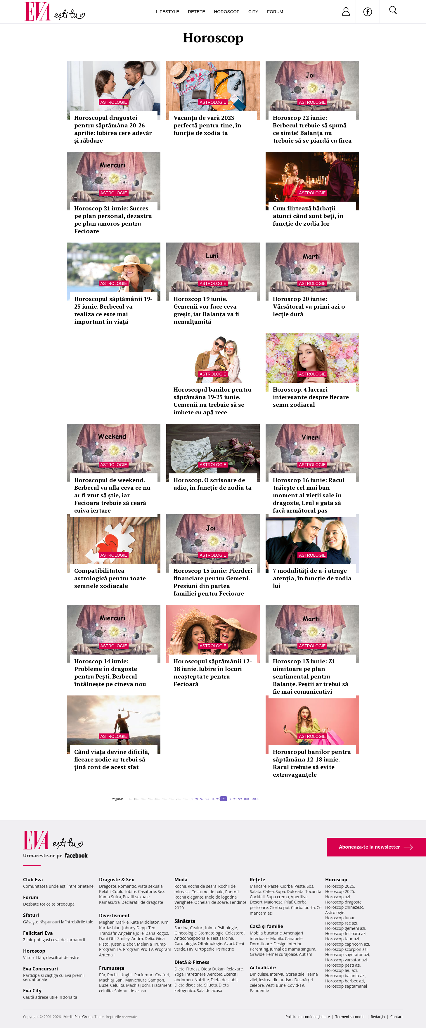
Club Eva (33, 879)
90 (191, 799)
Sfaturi (31, 915)
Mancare (258, 886)
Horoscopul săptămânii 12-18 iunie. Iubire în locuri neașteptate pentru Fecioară (213, 672)
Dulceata (295, 891)
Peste (300, 886)
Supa (280, 891)
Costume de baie (207, 891)
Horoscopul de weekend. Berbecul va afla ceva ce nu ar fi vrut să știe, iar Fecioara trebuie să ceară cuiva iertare (112, 495)
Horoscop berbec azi (344, 981)
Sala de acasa (209, 990)
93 (207, 799)
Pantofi (232, 891)
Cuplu (118, 891)
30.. (150, 799)
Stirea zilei (295, 974)
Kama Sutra (110, 896)
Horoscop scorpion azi (346, 949)
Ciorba (286, 886)
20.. (143, 799)
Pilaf (288, 902)
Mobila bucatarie (266, 933)
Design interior (287, 943)
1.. (130, 799)
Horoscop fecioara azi (345, 933)
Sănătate (184, 921)
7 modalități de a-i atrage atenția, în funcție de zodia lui (312, 578)
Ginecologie (185, 933)
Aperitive (299, 896)
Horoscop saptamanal (346, 986)
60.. (171, 799)
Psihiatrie (225, 949)
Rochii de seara (202, 886)
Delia (149, 938)
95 (217, 799)
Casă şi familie (266, 926)
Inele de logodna (221, 897)
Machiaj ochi (138, 985)
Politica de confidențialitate (308, 1016)
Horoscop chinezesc (344, 907)
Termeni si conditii (350, 1016)
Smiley (123, 938)
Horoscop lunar (340, 917)
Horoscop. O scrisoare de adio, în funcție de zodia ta (213, 483)
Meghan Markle (114, 922)
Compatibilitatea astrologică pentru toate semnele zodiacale (110, 578)
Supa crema (277, 896)
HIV (190, 949)
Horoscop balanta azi (345, 975)
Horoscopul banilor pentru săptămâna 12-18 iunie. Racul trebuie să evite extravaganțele (312, 763)
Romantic (127, 886)
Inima (210, 927)
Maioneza (273, 902)
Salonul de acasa (130, 991)
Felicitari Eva (38, 933)
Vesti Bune (276, 985)
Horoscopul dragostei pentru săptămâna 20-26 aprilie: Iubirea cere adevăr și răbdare (113, 129)
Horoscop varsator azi (346, 960)
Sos (309, 886)
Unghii (126, 974)
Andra (137, 938)
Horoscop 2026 (339, 886)
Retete (196, 11)
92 (202, 799)
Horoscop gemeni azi (345, 928)
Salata (256, 891)
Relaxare (234, 969)
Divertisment (114, 915)
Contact (396, 1016)
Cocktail (257, 896)
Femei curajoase (281, 954)
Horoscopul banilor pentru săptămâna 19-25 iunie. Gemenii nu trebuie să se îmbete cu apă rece (213, 400)
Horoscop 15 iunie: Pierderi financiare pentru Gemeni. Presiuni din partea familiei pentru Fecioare (213, 582)
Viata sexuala (150, 886)
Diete (179, 969)
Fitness (193, 969)
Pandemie (259, 990)
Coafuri (162, 974)
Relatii (105, 891)
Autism (305, 954)
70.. (178, 799)
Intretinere (195, 974)
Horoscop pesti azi (342, 965)
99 (240, 799)
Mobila (276, 938)
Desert (256, 902)
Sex (161, 891)
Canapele (294, 938)
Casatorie (147, 891)
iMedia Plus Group (78, 1016)
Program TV (110, 949)
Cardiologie (185, 943)
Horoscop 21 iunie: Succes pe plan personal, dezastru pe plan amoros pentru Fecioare (113, 219)
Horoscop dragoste (343, 902)
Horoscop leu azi (341, 970)
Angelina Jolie (131, 933)
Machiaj (106, 980)
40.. (157, 799)
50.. (164, 799)
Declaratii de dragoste (142, 902)
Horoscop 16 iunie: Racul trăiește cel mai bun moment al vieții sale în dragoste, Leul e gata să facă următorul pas (308, 495)
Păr (102, 974)
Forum (275, 11)
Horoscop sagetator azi (347, 954)
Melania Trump (151, 944)
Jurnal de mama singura (292, 949)
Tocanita (313, 891)
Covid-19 (296, 985)
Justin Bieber (123, 944)
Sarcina (181, 927)
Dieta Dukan (212, 969)
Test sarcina (221, 938)
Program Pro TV (138, 949)
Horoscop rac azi (341, 923)
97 (229, 799)
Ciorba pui (279, 907)
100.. (246, 799)
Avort (229, 943)
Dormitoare (261, 943)
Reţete (257, 879)
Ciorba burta (303, 907)
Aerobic (214, 974)
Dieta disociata (188, 985)
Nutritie (201, 979)
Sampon (156, 980)
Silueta (210, 985)
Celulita (117, 985)
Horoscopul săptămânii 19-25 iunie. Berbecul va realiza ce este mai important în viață (113, 310)
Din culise (259, 974)
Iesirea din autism (276, 979)
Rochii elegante (188, 897)
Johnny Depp (134, 927)
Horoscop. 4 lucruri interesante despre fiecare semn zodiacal (311, 397)
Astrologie (113, 102)
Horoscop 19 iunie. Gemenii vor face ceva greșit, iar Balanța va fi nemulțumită (206, 310)
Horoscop (227, 11)
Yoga (179, 974)
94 (212, 799)
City (253, 11)
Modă (181, 879)
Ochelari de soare (211, 902)
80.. (185, 799)
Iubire (130, 891)
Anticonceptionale (191, 938)
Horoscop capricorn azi (347, 944)
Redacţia (378, 1016)
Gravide (257, 954)
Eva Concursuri (40, 968)
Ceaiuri (197, 927)
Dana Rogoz (157, 933)
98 (234, 799)
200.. (255, 799)
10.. (136, 799)
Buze (103, 985)
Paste (273, 886)
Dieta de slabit (224, 979)
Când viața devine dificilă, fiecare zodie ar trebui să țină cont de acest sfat (111, 759)
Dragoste (107, 886)
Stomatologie (211, 933)
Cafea (268, 891)
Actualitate (263, 967)
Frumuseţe (111, 968)
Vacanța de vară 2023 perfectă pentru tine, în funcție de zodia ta (207, 125)
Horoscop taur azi (342, 939)
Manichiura (136, 980)
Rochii (113, 974)
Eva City (32, 990)
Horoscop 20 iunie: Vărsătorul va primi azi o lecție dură (309, 306)
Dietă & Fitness (191, 962)
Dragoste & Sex (116, 879)
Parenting (259, 949)
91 (196, 799)
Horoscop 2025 (339, 891)
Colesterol (235, 933)
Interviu (277, 974)
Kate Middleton (145, 922)
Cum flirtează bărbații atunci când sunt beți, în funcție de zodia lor (308, 215)
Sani (119, 980)
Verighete (183, 902)
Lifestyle (167, 11)
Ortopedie (204, 949)
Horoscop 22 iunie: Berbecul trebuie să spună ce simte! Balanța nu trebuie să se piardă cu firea (312, 129)
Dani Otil (107, 938)
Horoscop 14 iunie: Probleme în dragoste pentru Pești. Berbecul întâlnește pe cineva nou (110, 672)
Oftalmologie (210, 943)
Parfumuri (144, 974)
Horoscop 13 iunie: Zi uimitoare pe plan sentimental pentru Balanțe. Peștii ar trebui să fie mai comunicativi (310, 676)
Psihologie (227, 927)
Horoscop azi (337, 896)
